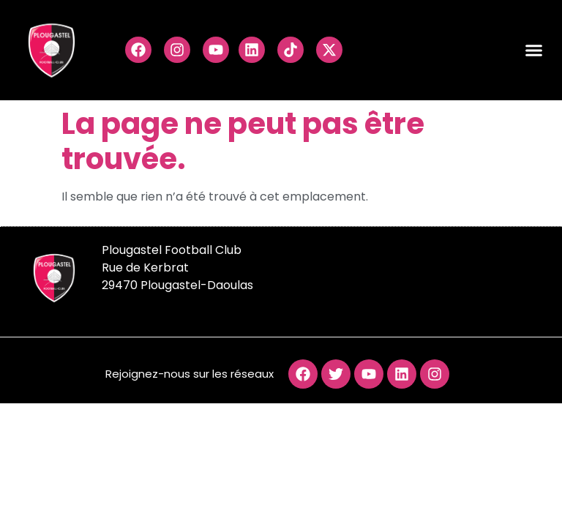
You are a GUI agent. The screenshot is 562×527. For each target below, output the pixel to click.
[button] (534, 50)
